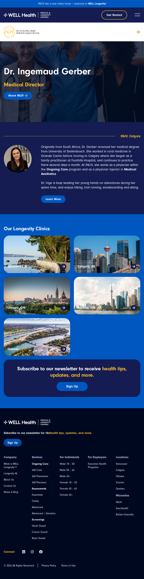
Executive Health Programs (97, 465)
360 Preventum (40, 476)
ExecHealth (122, 508)
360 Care (37, 470)
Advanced (37, 507)
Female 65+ (66, 494)
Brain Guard (38, 538)
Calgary (120, 470)
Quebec (13, 349)
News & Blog (11, 492)
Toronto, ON (86, 308)
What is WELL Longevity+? (11, 465)
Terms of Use (68, 565)
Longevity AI (10, 473)
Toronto (120, 482)
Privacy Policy (49, 565)
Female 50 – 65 (68, 488)
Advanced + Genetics (44, 513)
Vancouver (121, 463)
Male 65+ (65, 476)
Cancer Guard (39, 532)
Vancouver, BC (18, 266)
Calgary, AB (86, 266)
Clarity (35, 501)
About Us (9, 479)
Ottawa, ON (16, 308)
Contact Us (10, 485)
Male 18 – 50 (67, 463)
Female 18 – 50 (68, 482)
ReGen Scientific (125, 514)
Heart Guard (39, 525)
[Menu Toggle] (138, 32)
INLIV (119, 502)
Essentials (37, 494)
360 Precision (39, 482)
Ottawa (120, 476)
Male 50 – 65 (67, 470)
